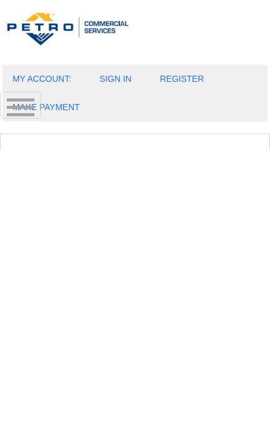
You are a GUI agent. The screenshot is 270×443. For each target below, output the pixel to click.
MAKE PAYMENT (45, 107)
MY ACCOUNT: (41, 79)
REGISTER (182, 79)
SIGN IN (116, 79)
